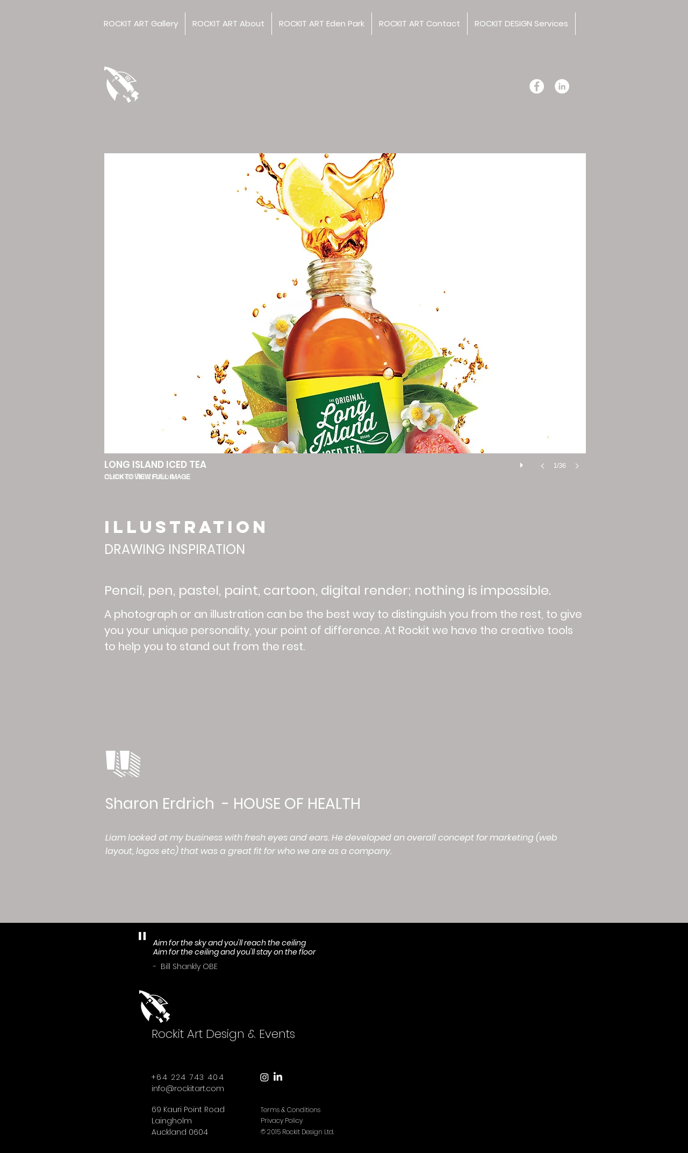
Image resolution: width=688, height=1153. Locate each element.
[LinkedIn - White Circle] (562, 86)
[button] (345, 322)
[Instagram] (264, 1077)
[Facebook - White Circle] (536, 86)
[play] (523, 462)
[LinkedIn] (278, 1077)
